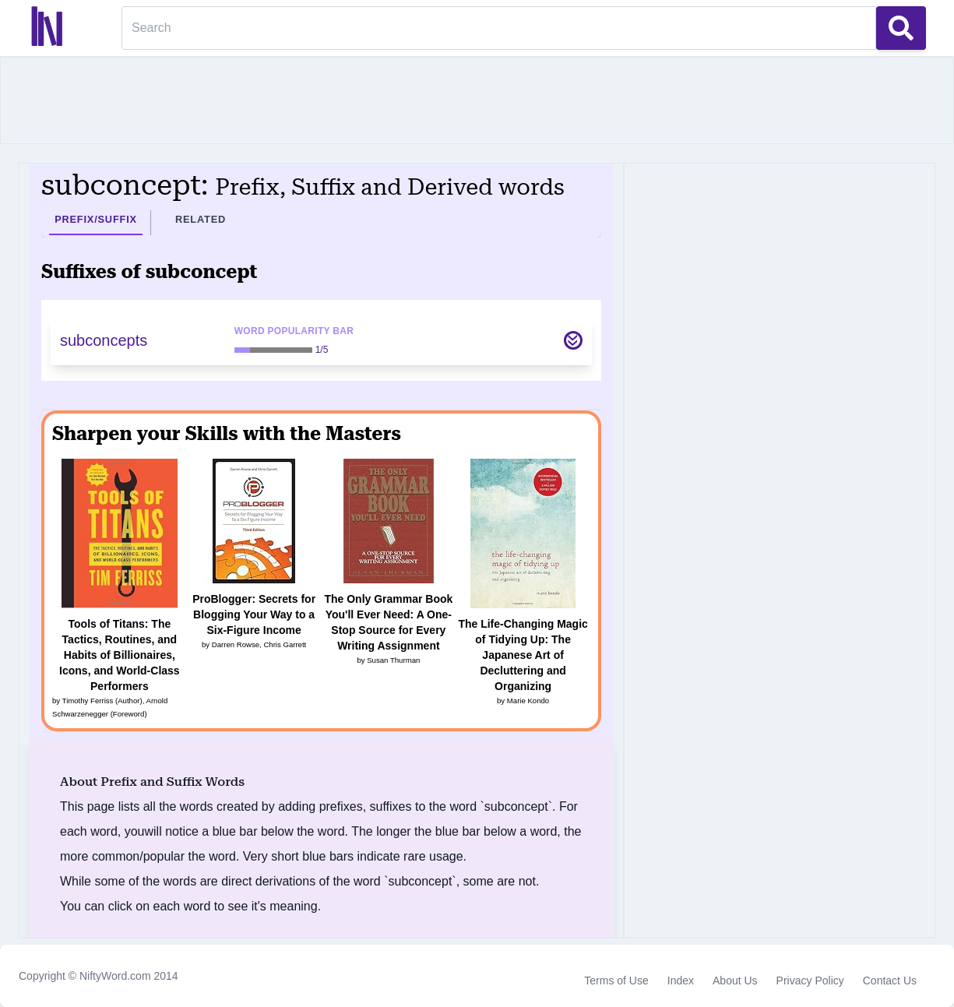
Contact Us (890, 980)
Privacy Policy (810, 980)
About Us (735, 980)
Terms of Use (616, 980)
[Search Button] (901, 28)
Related (200, 219)
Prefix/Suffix (96, 219)
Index (680, 980)
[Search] (498, 28)
